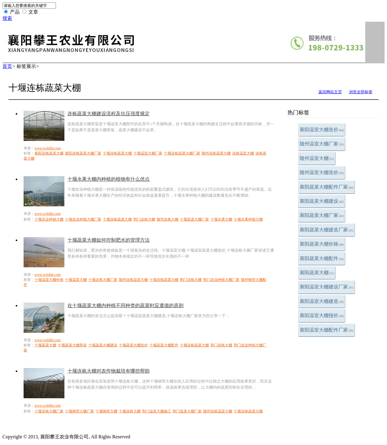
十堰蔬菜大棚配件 (163, 345)
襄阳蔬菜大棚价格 (322, 243)
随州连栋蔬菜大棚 (216, 153)
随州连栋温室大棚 (133, 280)
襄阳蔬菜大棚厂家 (322, 215)
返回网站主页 (330, 92)
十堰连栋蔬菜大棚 (117, 153)
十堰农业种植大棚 (48, 219)
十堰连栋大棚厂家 (102, 280)
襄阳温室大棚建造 (322, 301)
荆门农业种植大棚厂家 (221, 280)
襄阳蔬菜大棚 (317, 272)
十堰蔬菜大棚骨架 (72, 345)
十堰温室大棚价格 (48, 280)
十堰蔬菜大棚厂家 (194, 219)
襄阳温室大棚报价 (322, 315)
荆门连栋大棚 (144, 219)
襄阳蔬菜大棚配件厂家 (326, 186)
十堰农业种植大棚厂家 (83, 219)
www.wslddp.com (47, 148)
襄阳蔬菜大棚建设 (322, 201)
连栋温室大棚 (243, 153)
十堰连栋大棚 (130, 411)
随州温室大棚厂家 (322, 143)
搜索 (7, 18)
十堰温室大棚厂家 (147, 153)
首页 (7, 66)
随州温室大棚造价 (322, 172)
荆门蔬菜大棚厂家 (187, 411)
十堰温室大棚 (76, 280)
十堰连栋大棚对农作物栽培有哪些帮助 (108, 370)
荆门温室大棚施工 (156, 411)
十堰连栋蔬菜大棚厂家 (182, 153)
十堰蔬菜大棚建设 (102, 345)
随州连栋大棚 (167, 219)
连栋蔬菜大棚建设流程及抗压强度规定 (108, 113)
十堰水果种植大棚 (248, 219)
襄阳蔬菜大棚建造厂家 (326, 229)
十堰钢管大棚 (106, 411)
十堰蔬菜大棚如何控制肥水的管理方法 (108, 240)
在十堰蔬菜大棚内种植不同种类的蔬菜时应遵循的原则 (125, 305)
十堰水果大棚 (221, 219)
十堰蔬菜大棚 (45, 345)
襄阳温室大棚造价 (322, 129)
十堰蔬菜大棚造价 (133, 345)
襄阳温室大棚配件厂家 (326, 329)
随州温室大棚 (317, 158)
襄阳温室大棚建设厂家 (326, 286)
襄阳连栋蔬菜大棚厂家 (83, 153)
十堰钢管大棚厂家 (79, 411)
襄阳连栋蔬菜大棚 (48, 153)
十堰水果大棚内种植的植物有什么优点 (108, 179)
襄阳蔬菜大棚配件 (322, 258)
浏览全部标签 (360, 92)
